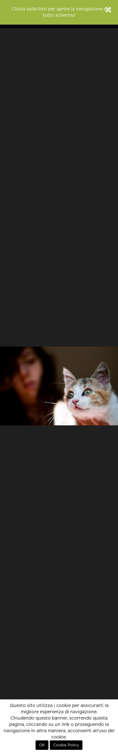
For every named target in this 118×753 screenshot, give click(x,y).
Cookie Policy (66, 745)
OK (42, 745)
